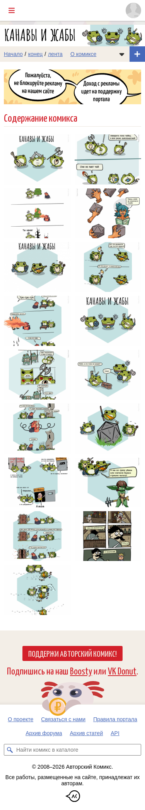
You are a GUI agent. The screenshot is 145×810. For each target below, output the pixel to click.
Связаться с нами (63, 719)
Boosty (81, 670)
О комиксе (83, 54)
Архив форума (44, 733)
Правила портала (115, 719)
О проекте (20, 719)
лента (55, 54)
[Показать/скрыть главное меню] (11, 10)
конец (35, 54)
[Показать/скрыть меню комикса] (122, 54)
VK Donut (122, 670)
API (115, 733)
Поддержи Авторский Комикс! (72, 653)
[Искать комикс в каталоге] (9, 749)
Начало (13, 54)
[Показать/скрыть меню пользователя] (133, 10)
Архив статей (86, 733)
